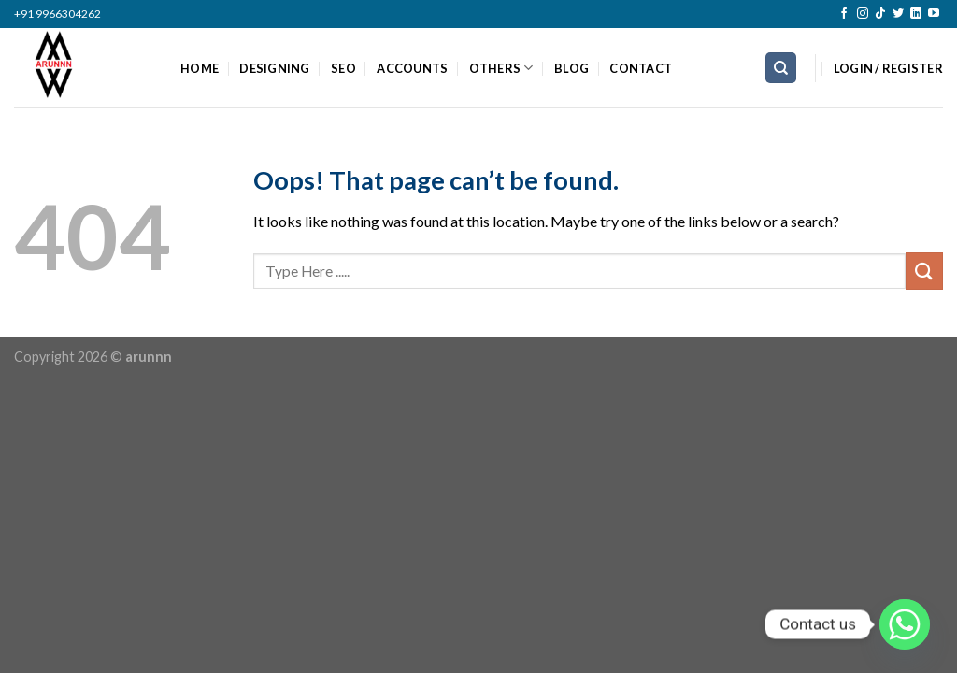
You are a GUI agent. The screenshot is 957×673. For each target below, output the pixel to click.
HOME (199, 68)
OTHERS (501, 68)
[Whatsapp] (904, 624)
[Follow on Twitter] (898, 14)
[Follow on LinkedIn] (915, 14)
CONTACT (640, 68)
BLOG (571, 68)
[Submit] (924, 270)
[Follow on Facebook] (844, 14)
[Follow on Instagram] (862, 14)
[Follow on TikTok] (880, 14)
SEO (343, 68)
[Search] (780, 67)
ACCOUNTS (412, 68)
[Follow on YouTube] (933, 14)
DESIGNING (274, 68)
